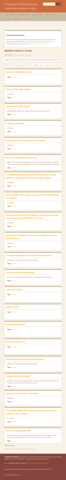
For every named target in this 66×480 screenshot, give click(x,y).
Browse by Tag (19, 55)
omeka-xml (29, 449)
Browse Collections (23, 14)
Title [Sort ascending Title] (41, 65)
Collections (17, 19)
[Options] (56, 4)
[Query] (52, 4)
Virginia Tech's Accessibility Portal (37, 44)
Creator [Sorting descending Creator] (46, 65)
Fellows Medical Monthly (18, 376)
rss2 (34, 449)
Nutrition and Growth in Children (22, 393)
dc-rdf (13, 449)
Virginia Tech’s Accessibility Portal (38, 463)
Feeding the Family (15, 123)
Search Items (29, 55)
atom (6, 449)
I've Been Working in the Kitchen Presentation (28, 255)
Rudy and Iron (12, 307)
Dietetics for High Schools (18, 89)
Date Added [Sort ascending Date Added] (55, 65)
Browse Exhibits (37, 14)
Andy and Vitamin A (15, 342)
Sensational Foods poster (18, 106)
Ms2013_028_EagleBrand (18, 431)
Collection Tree (50, 14)
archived (13, 77)
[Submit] (60, 4)
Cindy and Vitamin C (15, 324)
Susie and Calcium (14, 289)
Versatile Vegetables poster (19, 72)
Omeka (19, 475)
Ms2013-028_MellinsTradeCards (21, 157)
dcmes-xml (18, 449)
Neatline (8, 19)
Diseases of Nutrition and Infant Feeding (25, 140)
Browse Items (10, 14)
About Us (27, 19)
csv (9, 449)
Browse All (8, 55)
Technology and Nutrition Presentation (25, 359)
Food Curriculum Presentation (20, 272)
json (24, 449)
